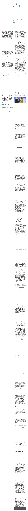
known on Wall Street (21, 287)
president (17, 355)
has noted (18, 478)
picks (21, 278)
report (23, 427)
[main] (14, 5)
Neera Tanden (20, 384)
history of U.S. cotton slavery (20, 482)
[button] (1, 1)
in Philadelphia (18, 53)
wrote (17, 469)
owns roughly (22, 217)
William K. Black (20, 395)
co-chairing (24, 160)
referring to (22, 421)
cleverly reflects (18, 312)
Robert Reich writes (19, 147)
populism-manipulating (21, 445)
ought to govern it (19, 464)
